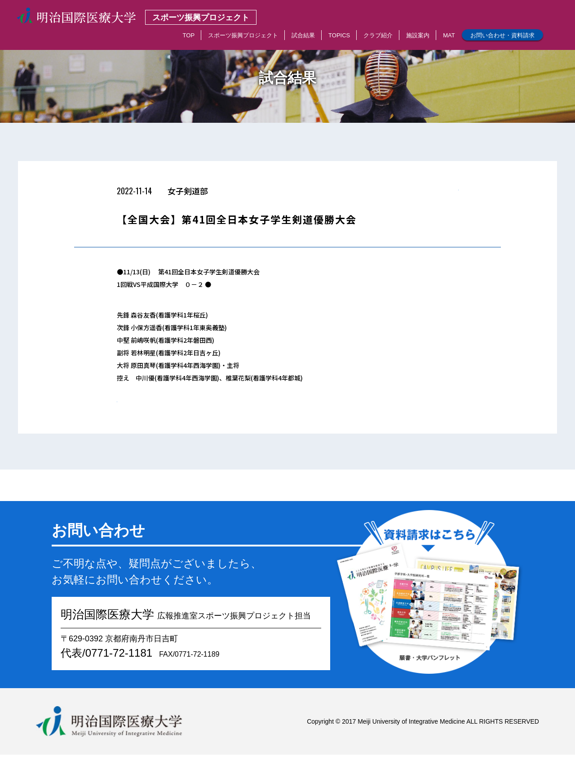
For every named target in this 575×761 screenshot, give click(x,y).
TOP (189, 35)
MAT (449, 35)
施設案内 (417, 35)
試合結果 (303, 35)
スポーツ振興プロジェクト (243, 35)
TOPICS (339, 35)
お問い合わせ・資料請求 (502, 35)
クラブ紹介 (378, 35)
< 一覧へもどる (437, 193)
